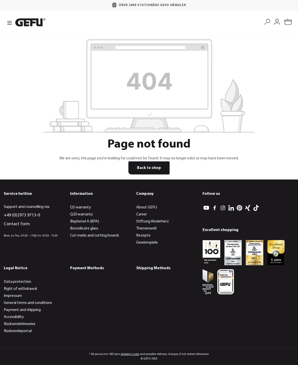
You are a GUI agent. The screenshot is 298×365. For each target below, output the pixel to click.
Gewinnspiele (147, 243)
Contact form (17, 224)
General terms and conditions (28, 303)
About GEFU (146, 207)
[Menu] (8, 22)
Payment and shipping (22, 310)
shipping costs (130, 354)
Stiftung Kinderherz (152, 221)
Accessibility (14, 317)
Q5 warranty (80, 207)
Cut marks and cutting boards (94, 236)
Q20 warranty (81, 214)
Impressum (13, 296)
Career (141, 214)
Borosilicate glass (84, 228)
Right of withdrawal (20, 289)
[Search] (267, 21)
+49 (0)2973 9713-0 (22, 215)
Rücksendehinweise (19, 324)
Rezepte (143, 236)
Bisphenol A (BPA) (84, 221)
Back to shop (149, 168)
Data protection (17, 282)
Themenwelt (146, 228)
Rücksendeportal (18, 331)
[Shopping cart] (288, 22)
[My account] (277, 21)
